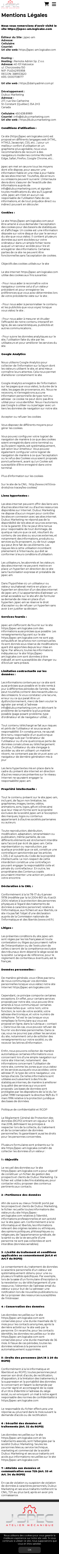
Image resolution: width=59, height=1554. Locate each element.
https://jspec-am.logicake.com (30, 29)
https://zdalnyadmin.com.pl (36, 83)
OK (29, 1549)
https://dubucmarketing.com (38, 119)
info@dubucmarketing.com (31, 116)
